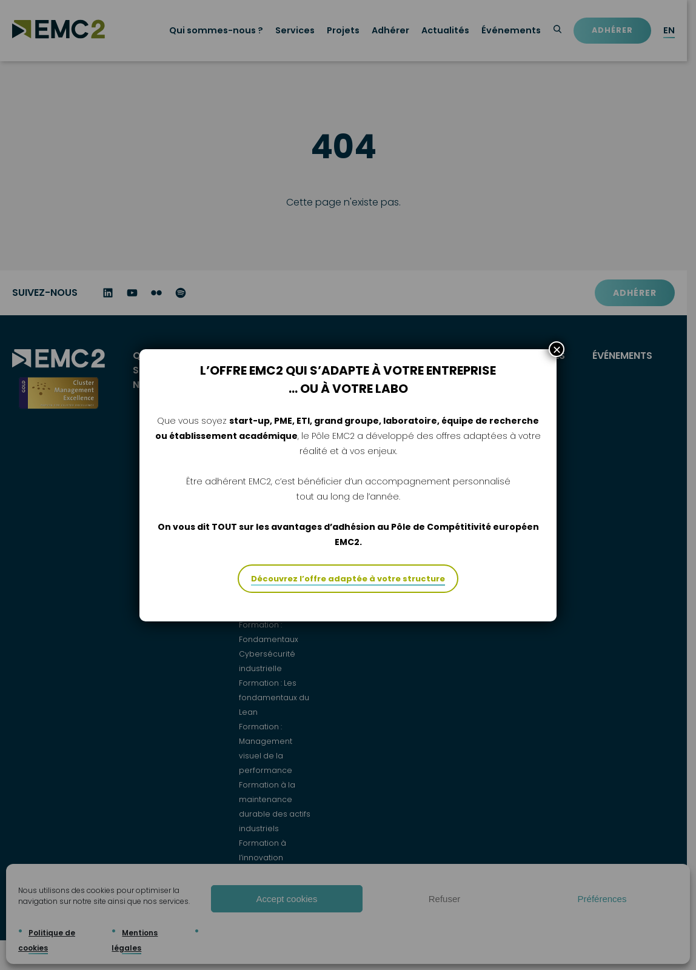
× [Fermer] (556, 368)
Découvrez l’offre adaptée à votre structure (348, 598)
